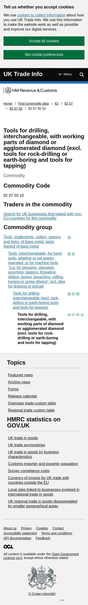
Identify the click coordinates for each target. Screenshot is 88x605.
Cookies (42, 528)
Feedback (43, 538)
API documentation (17, 538)
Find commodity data (33, 103)
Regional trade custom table (31, 410)
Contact (58, 528)
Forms (13, 389)
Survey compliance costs (29, 471)
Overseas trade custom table (32, 403)
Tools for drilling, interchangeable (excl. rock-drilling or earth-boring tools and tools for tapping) (36, 300)
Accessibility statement (20, 533)
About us (10, 528)
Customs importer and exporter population (43, 464)
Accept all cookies (44, 41)
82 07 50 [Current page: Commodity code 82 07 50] (16, 108)
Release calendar (22, 396)
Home (8, 103)
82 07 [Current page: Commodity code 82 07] (69, 103)
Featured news (20, 375)
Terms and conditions (56, 533)
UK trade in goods (23, 438)
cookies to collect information (41, 15)
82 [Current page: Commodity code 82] (57, 103)
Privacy (26, 528)
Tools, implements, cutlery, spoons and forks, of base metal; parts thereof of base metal (32, 241)
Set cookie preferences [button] (44, 55)
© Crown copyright (41, 594)
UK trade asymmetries (26, 445)
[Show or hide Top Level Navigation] (65, 74)
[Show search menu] (82, 75)
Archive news (19, 382)
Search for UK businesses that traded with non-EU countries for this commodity (43, 216)
